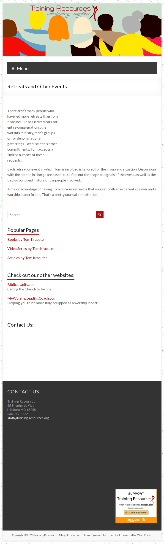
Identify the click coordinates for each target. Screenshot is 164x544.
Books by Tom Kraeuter (26, 239)
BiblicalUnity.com (21, 284)
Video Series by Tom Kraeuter (30, 248)
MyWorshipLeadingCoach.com (31, 298)
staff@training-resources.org (28, 418)
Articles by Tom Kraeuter (27, 257)
